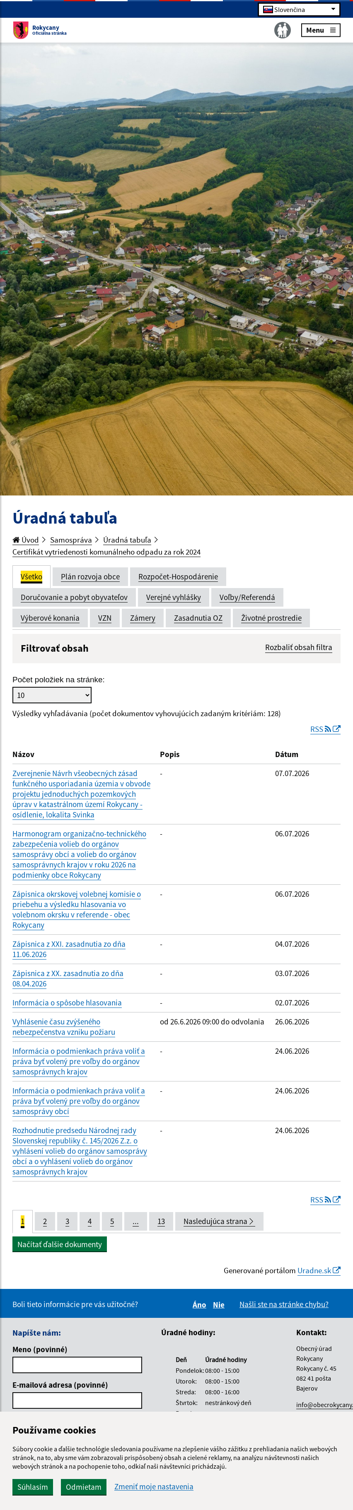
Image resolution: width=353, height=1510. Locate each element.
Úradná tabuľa (127, 540)
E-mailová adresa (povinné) (60, 1385)
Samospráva (71, 540)
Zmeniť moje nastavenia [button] (153, 1487)
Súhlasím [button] (32, 1487)
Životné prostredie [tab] (271, 618)
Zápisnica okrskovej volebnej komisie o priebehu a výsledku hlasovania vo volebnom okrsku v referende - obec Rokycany (76, 909)
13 (161, 1221)
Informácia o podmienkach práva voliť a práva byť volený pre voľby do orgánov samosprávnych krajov (78, 1061)
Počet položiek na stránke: (58, 679)
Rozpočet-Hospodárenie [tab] (178, 576)
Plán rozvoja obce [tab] (90, 576)
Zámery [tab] (142, 618)
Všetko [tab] (31, 576)
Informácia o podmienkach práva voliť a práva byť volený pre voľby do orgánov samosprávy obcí (78, 1101)
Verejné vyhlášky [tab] (173, 597)
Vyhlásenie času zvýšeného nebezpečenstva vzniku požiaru (63, 1027)
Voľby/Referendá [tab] (247, 597)
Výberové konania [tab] (50, 618)
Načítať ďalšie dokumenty (59, 1244)
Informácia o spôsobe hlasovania (67, 1002)
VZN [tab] (104, 618)
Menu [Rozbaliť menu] (321, 29)
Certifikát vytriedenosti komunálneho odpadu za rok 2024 (106, 552)
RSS (325, 729)
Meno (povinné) (40, 1349)
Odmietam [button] (84, 1487)
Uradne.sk (319, 1270)
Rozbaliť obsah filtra (298, 647)
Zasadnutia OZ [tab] (198, 618)
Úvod (25, 540)
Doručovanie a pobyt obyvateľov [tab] (74, 597)
